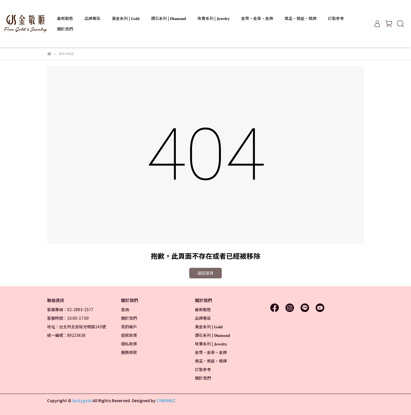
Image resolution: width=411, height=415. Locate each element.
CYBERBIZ (165, 400)
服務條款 (129, 352)
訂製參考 (336, 18)
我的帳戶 (129, 326)
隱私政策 (129, 344)
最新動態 (65, 18)
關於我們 (65, 29)
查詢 (125, 309)
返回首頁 (205, 273)
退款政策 (129, 335)
